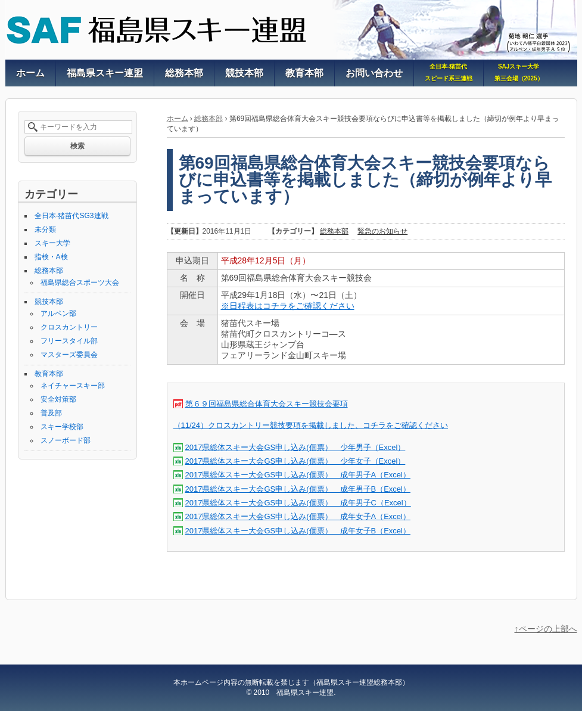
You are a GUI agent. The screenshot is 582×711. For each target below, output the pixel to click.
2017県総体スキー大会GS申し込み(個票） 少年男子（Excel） (295, 447)
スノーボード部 (66, 440)
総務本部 (208, 118)
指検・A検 (51, 257)
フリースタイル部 (69, 341)
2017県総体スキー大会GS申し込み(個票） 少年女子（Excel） (295, 461)
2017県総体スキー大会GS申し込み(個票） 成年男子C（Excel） (298, 502)
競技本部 (49, 301)
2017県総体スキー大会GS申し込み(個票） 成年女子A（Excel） (298, 516)
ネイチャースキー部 (73, 385)
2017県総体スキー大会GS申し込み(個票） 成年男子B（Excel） (298, 489)
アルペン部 (58, 313)
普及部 (51, 413)
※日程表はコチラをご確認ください (287, 306)
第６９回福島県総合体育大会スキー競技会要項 (266, 403)
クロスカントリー (69, 327)
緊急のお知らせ (382, 231)
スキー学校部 (62, 427)
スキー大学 (52, 243)
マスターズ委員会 (69, 354)
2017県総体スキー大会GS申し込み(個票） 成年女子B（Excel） (298, 530)
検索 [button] (77, 146)
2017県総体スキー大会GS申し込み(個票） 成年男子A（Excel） (298, 474)
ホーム (177, 118)
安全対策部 (58, 399)
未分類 (45, 229)
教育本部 (49, 374)
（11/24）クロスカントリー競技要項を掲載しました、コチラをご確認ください (311, 425)
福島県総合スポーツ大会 (80, 282)
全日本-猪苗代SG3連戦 (71, 216)
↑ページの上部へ (546, 629)
